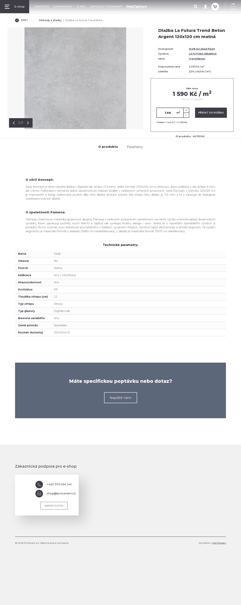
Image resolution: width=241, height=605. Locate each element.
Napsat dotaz (54, 505)
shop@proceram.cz (55, 493)
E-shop (15, 7)
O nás (81, 6)
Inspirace (42, 6)
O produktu (108, 147)
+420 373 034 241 (53, 484)
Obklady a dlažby (50, 20)
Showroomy (63, 6)
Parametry (135, 147)
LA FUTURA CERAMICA (203, 53)
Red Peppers (219, 542)
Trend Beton (197, 58)
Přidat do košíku (211, 112)
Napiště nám (120, 398)
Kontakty (135, 6)
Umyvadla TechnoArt (106, 6)
